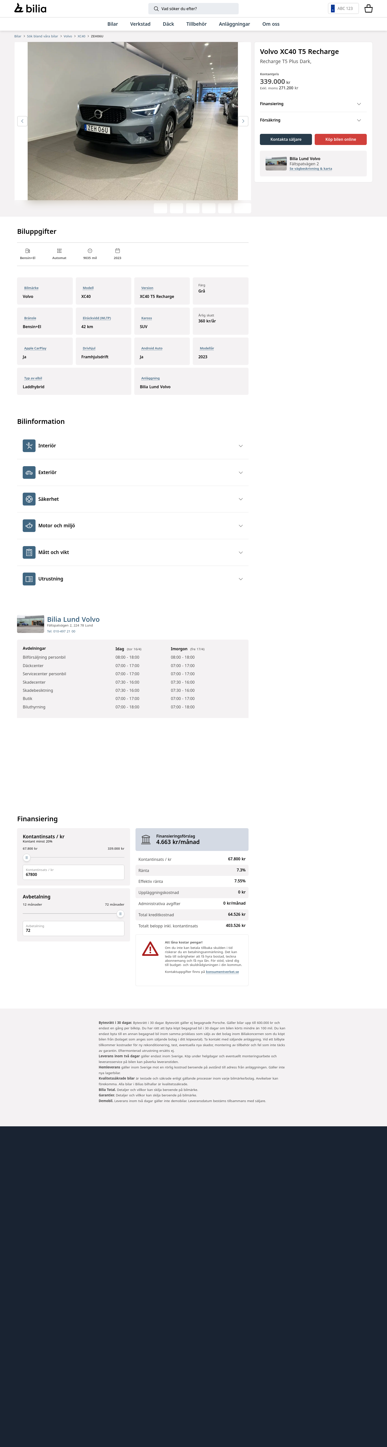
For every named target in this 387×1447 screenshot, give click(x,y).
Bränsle (30, 324)
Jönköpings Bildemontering (136, 1227)
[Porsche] (329, 1380)
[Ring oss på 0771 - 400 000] (55, 1307)
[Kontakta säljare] (286, 145)
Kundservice (27, 1199)
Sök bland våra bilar (42, 36)
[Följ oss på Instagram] (347, 1240)
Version (147, 294)
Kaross (146, 324)
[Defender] (169, 1410)
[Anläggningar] (234, 24)
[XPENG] (173, 1380)
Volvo (68, 36)
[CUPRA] (99, 1380)
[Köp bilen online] (341, 145)
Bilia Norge (118, 1209)
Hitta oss (24, 1181)
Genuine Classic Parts (221, 1171)
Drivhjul (89, 354)
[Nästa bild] (243, 128)
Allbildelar (117, 1218)
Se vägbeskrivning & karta (311, 175)
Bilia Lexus (118, 1190)
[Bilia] (30, 8)
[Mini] (201, 1351)
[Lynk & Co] (129, 1351)
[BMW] (167, 1351)
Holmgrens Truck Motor (224, 1209)
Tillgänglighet (29, 1245)
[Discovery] (217, 1410)
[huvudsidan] (357, 1163)
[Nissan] (241, 1380)
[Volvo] (53, 1351)
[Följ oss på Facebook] (364, 1240)
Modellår (207, 354)
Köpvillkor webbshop (37, 1218)
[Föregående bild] (22, 128)
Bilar (17, 36)
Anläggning (150, 385)
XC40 (81, 36)
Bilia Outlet (118, 1181)
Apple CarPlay (35, 354)
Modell (88, 294)
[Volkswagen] (296, 1351)
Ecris (111, 1236)
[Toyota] (237, 1351)
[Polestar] (91, 1351)
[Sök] (193, 8)
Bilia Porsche (120, 1199)
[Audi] (334, 1351)
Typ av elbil (33, 385)
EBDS (203, 1181)
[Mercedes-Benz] (268, 1351)
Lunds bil (208, 1190)
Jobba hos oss (29, 1209)
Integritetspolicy (32, 1227)
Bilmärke (31, 294)
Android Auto (152, 354)
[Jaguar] (265, 1410)
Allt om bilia (27, 1171)
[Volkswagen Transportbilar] (211, 1380)
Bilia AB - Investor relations (136, 1171)
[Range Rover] (121, 1410)
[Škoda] (58, 1380)
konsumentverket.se (222, 978)
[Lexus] (281, 1380)
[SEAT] (133, 1380)
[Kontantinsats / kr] (73, 864)
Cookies (23, 1236)
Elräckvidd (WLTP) (97, 324)
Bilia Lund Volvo (73, 625)
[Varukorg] (369, 8)
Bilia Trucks (210, 1218)
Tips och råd (27, 1190)
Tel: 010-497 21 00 (61, 638)
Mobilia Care (212, 1199)
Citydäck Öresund (125, 1245)
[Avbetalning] (73, 920)
